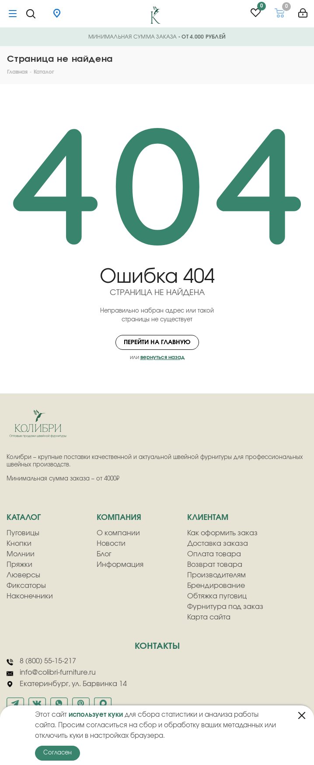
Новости (111, 543)
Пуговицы (23, 533)
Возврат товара (214, 564)
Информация (120, 564)
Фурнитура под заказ (225, 606)
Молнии (21, 554)
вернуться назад (162, 357)
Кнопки (19, 543)
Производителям (216, 575)
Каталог (24, 518)
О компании (118, 533)
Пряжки (19, 564)
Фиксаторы (26, 585)
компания (119, 518)
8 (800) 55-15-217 (41, 661)
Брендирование (216, 585)
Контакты (157, 646)
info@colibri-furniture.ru (51, 673)
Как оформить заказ (222, 533)
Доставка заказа (217, 543)
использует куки (96, 715)
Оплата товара (214, 554)
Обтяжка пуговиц (217, 596)
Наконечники (30, 596)
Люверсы (23, 575)
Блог (104, 554)
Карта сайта (208, 617)
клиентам (207, 518)
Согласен (57, 753)
